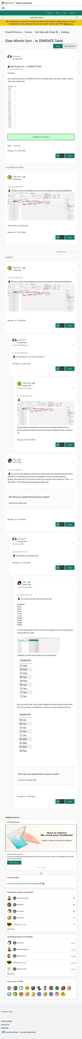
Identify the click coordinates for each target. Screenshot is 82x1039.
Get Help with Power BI (46, 31)
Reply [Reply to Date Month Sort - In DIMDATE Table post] (70, 156)
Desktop (65, 31)
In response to (20, 345)
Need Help (17, 145)
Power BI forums (13, 31)
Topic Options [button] (69, 46)
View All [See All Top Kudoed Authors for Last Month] (10, 973)
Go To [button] (72, 13)
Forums (28, 31)
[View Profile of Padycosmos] (17, 176)
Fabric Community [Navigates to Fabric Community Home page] (24, 3)
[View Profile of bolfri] (14, 460)
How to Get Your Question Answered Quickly (23, 884)
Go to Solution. (43, 137)
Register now (68, 24)
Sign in (58, 13)
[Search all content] (54, 17)
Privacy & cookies (6, 1021)
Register (49, 13)
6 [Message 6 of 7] (18, 364)
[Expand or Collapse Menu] (3, 8)
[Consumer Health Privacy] (27, 1032)
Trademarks (4, 1028)
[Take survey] (14, 863)
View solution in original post (18, 225)
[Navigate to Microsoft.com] (7, 3)
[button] (58, 46)
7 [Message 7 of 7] (23, 440)
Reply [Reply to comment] (70, 237)
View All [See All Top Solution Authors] (10, 929)
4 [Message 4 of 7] (23, 796)
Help (64, 13)
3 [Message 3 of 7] (18, 562)
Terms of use (5, 1024)
